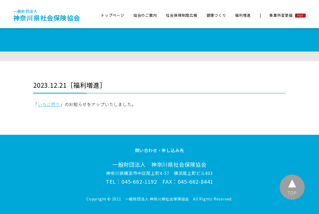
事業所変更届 (281, 15)
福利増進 (243, 15)
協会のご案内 (145, 15)
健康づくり (216, 15)
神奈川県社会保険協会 (46, 15)
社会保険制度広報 (181, 15)
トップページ (112, 15)
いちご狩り (49, 104)
